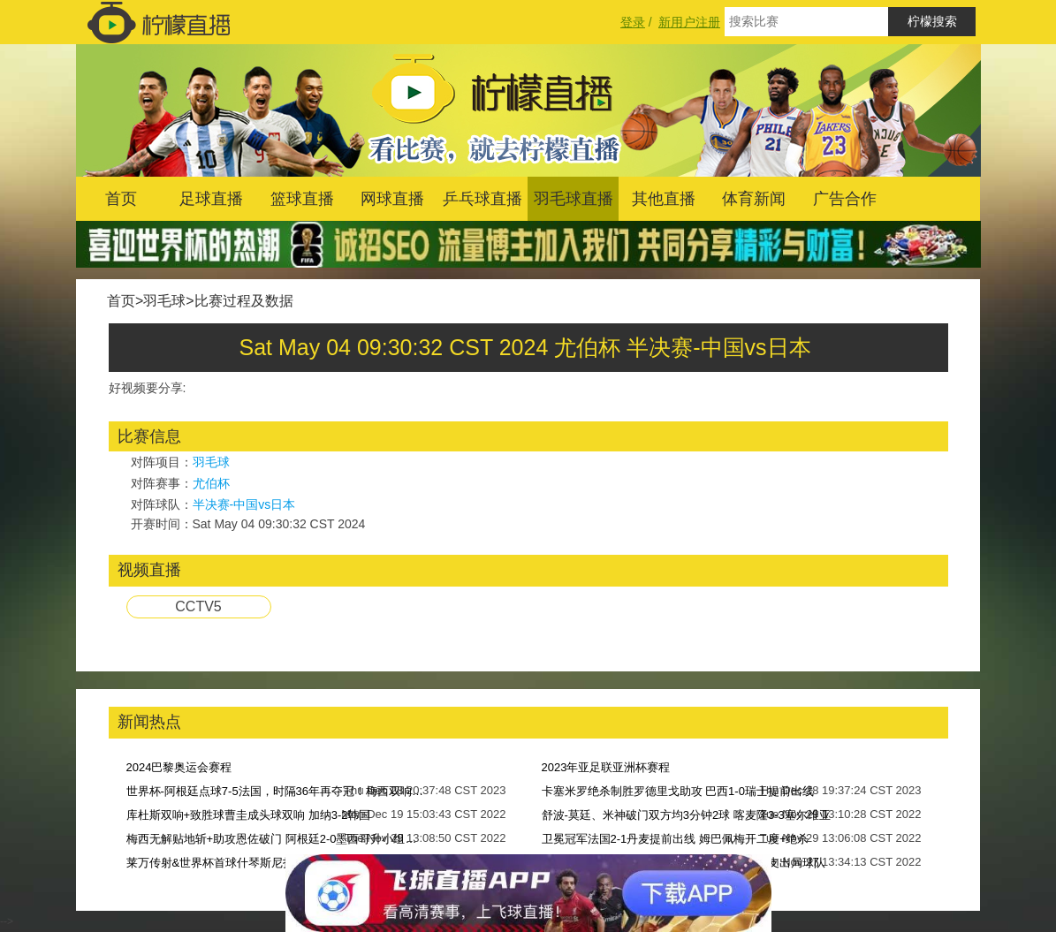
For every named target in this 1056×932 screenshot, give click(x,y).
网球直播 (392, 199)
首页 (121, 199)
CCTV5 (198, 606)
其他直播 (663, 199)
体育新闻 (754, 199)
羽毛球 (164, 300)
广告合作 (845, 199)
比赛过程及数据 (243, 300)
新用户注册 (689, 22)
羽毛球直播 (573, 199)
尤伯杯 (211, 483)
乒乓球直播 (482, 199)
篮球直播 (302, 199)
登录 (632, 22)
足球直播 (211, 199)
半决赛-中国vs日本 (244, 504)
